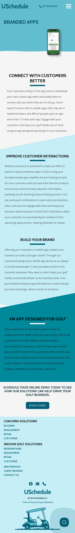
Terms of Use (28, 502)
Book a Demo (37, 405)
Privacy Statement (45, 502)
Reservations (12, 448)
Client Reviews (13, 470)
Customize (10, 438)
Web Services (12, 466)
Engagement (12, 430)
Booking (9, 425)
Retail (8, 434)
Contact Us (11, 475)
